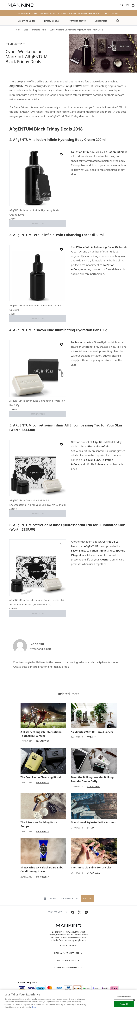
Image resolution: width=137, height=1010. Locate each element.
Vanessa (37, 644)
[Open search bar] (122, 5)
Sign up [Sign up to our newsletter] (87, 898)
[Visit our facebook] (72, 912)
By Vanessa (42, 741)
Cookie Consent (68, 945)
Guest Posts (101, 20)
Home (18, 29)
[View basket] (133, 5)
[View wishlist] (127, 5)
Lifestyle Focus (51, 20)
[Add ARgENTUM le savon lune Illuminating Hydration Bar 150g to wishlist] (61, 344)
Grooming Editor (26, 20)
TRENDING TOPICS (15, 44)
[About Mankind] (68, 960)
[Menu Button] (4, 5)
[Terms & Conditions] (68, 967)
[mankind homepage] (21, 5)
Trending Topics (77, 20)
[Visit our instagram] (86, 912)
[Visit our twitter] (79, 912)
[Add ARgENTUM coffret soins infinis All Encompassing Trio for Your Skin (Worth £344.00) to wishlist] (61, 444)
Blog (26, 29)
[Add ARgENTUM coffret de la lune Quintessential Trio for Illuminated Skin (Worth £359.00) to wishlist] (61, 543)
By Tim (90, 827)
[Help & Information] (68, 953)
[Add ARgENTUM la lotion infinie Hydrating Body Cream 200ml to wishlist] (61, 154)
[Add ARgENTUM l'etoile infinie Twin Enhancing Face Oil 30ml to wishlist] (61, 249)
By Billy (91, 737)
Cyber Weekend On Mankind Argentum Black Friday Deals (76, 29)
